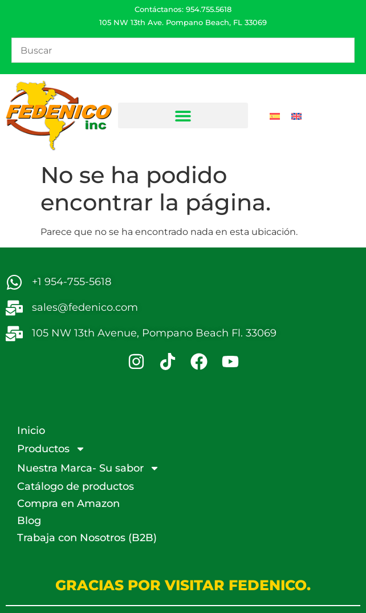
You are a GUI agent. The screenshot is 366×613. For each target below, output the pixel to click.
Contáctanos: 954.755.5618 (183, 9)
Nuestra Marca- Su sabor (88, 468)
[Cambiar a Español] (275, 115)
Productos (51, 448)
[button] (183, 115)
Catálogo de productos (75, 486)
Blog (29, 520)
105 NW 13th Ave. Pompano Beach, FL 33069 (183, 22)
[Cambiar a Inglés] (296, 115)
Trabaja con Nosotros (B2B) (87, 537)
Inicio (31, 430)
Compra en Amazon (68, 503)
